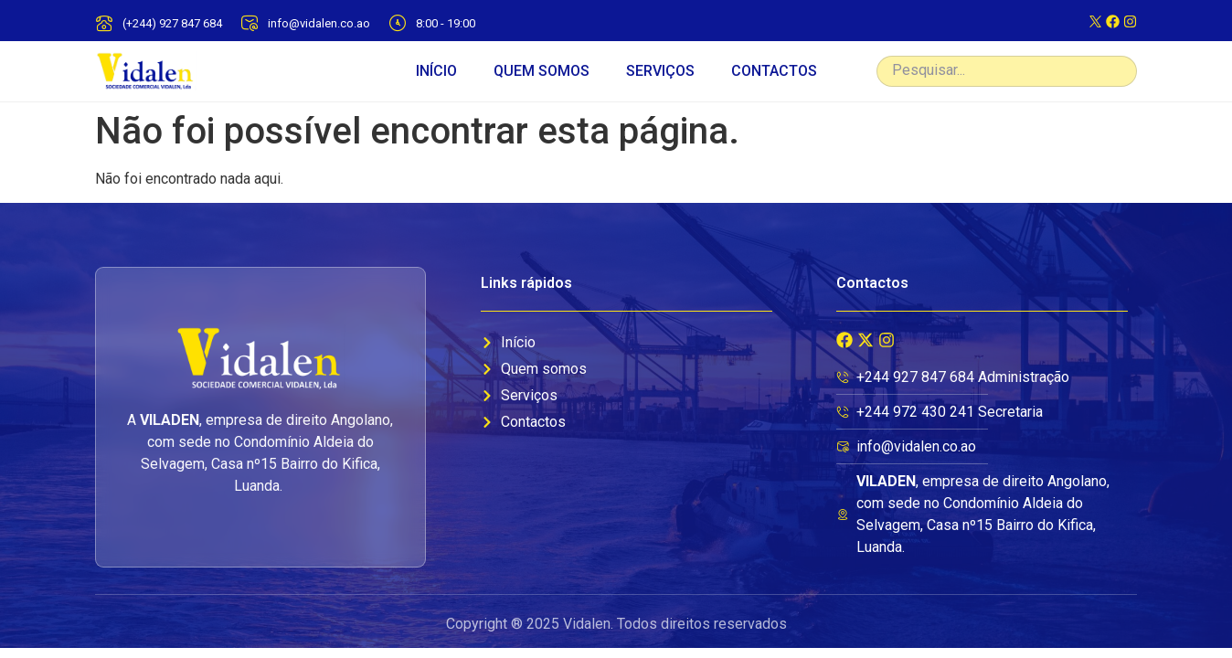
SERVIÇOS (660, 71)
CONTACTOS (774, 71)
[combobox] (1006, 71)
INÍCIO (436, 71)
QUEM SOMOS (541, 71)
